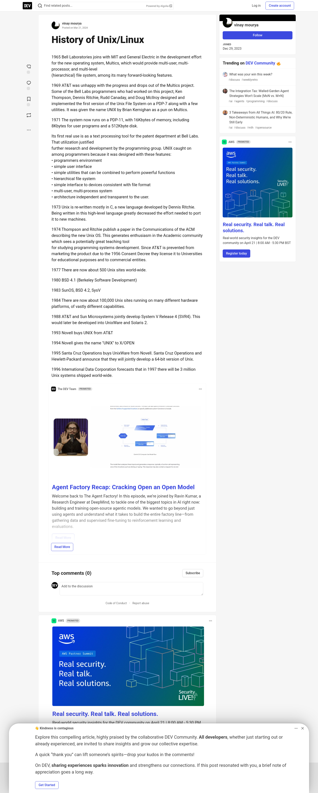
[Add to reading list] (28, 101)
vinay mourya (72, 23)
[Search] (40, 6)
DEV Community (260, 63)
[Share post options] (29, 130)
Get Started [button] (47, 785)
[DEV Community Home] (27, 6)
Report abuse (140, 603)
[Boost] (28, 115)
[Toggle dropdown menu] (200, 389)
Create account (280, 6)
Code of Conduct (116, 603)
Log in (256, 6)
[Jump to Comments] (28, 84)
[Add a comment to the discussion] (131, 588)
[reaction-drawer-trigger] (29, 68)
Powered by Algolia (159, 6)
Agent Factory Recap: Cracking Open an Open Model (123, 487)
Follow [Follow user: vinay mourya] (257, 35)
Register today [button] (236, 253)
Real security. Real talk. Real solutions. (105, 713)
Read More (62, 547)
